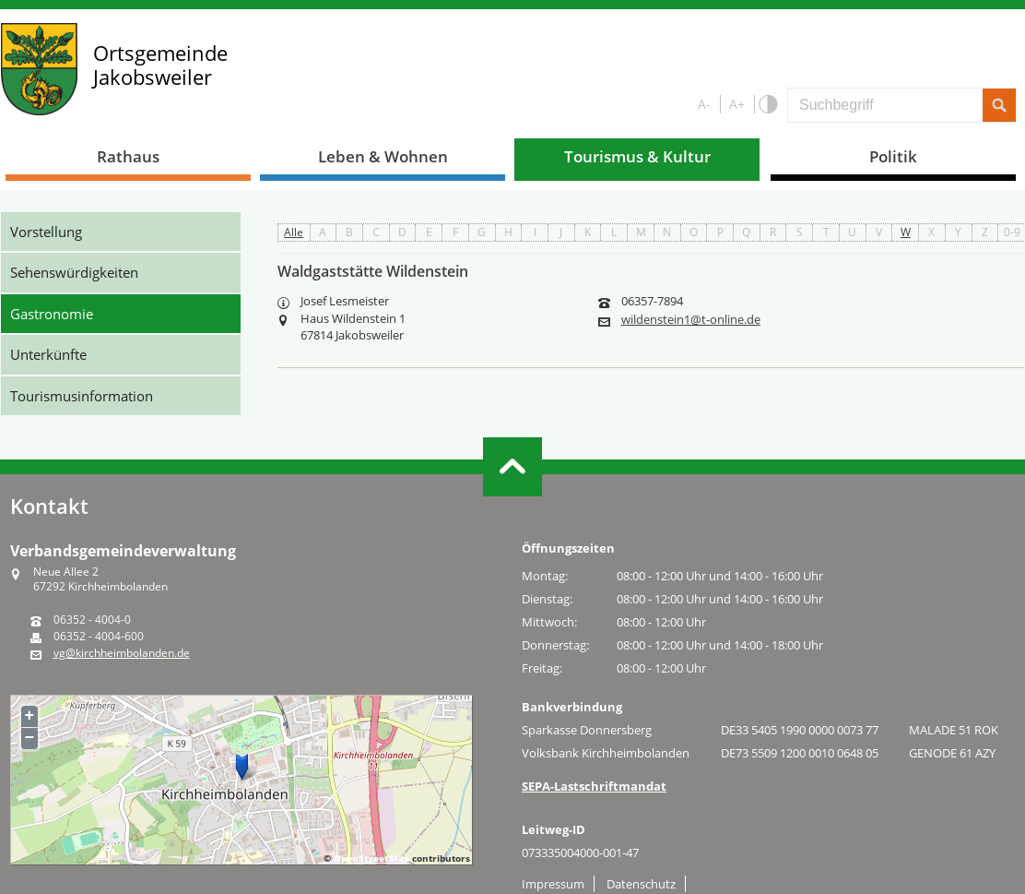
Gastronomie (51, 313)
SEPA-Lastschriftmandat (594, 786)
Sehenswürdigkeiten (74, 272)
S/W (767, 104)
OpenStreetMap (371, 858)
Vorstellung (46, 231)
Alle (293, 232)
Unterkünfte (48, 354)
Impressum (553, 884)
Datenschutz (641, 884)
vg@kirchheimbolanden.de (121, 653)
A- (704, 104)
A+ (737, 104)
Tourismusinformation (81, 396)
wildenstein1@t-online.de (690, 320)
